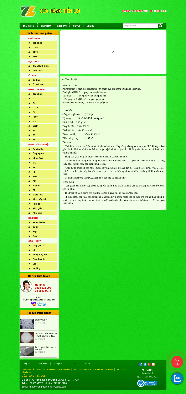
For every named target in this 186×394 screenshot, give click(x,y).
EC (34, 130)
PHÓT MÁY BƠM (36, 89)
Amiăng (36, 268)
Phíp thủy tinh (40, 199)
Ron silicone (39, 222)
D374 (35, 52)
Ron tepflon (38, 149)
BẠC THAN (33, 61)
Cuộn (35, 227)
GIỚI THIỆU (46, 26)
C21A (35, 107)
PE (34, 172)
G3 (34, 98)
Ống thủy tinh (39, 259)
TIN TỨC (76, 26)
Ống (35, 236)
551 (34, 121)
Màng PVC (38, 195)
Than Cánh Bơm (41, 66)
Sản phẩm (58, 363)
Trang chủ (26, 363)
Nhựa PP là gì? (41, 320)
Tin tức (73, 363)
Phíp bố (36, 204)
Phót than (37, 70)
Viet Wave (154, 377)
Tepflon (36, 185)
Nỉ (34, 250)
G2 (34, 103)
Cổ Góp (36, 80)
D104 (35, 47)
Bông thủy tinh (40, 254)
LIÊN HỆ (90, 26)
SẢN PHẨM (62, 26)
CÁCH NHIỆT (34, 241)
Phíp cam (37, 213)
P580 (35, 117)
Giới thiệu (43, 363)
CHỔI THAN (34, 38)
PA (34, 167)
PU (34, 181)
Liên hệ (87, 363)
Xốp (35, 231)
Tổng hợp (37, 43)
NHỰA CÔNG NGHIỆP (38, 144)
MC (34, 163)
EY (34, 135)
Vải (34, 264)
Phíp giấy (37, 208)
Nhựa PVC (38, 158)
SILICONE (33, 218)
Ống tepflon (38, 153)
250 (34, 139)
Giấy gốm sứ (39, 245)
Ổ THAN (32, 75)
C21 (35, 112)
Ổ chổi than (38, 84)
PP (34, 190)
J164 (35, 56)
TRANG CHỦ (29, 26)
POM (35, 176)
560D (35, 126)
